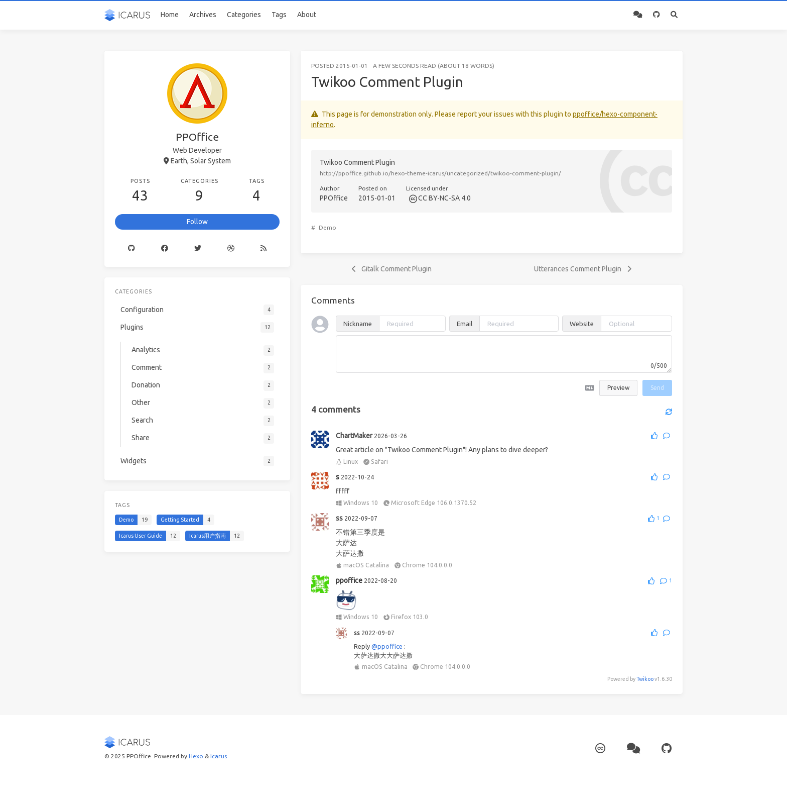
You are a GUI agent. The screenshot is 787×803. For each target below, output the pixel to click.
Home (170, 15)
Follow (197, 222)
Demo (327, 227)
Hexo (196, 756)
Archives (202, 15)
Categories (244, 15)
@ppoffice (387, 646)
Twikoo (644, 679)
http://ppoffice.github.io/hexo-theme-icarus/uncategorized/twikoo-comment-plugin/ (440, 173)
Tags (279, 15)
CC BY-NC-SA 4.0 (444, 198)
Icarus (218, 756)
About (306, 15)
